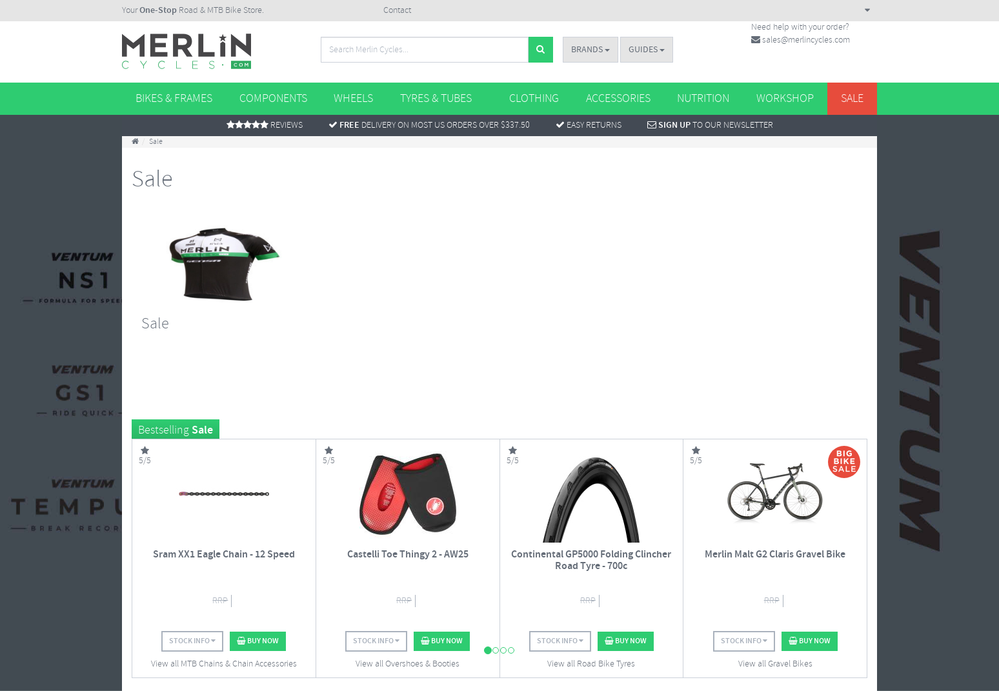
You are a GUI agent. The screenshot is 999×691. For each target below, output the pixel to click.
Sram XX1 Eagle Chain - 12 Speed (224, 554)
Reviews (265, 125)
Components (273, 98)
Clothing (534, 98)
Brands (590, 49)
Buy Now (258, 641)
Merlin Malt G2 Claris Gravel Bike (775, 554)
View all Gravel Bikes (775, 664)
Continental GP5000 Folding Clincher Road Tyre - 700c (591, 560)
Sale (852, 98)
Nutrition (703, 98)
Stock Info (192, 641)
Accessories (618, 98)
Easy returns (588, 125)
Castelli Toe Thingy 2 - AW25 (408, 554)
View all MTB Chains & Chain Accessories (224, 664)
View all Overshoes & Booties (407, 664)
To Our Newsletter (710, 125)
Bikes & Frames (174, 98)
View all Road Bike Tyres (591, 664)
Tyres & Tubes (436, 98)
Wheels (353, 98)
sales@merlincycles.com (800, 40)
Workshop (785, 98)
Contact (397, 11)
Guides (647, 49)
